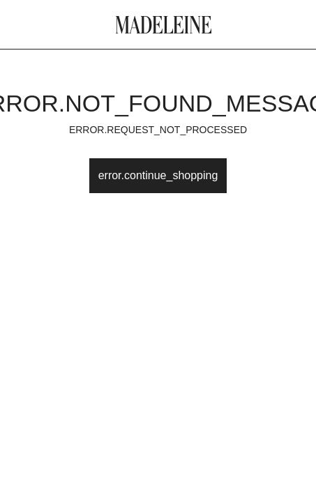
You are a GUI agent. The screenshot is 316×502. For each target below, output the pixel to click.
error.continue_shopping (158, 175)
